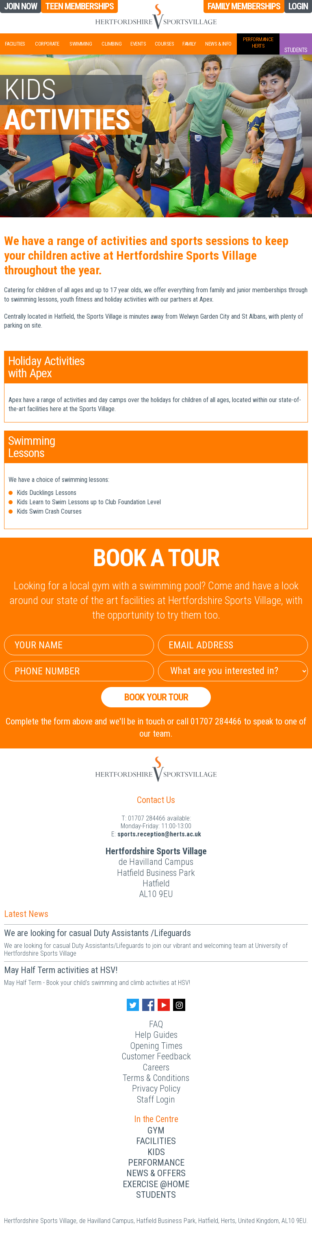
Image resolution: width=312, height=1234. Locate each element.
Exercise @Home (156, 1184)
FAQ (156, 1024)
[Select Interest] (233, 671)
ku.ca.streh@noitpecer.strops (159, 834)
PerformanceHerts (258, 42)
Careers (156, 1067)
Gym (156, 1130)
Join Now (20, 6)
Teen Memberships (79, 6)
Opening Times (156, 1046)
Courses (164, 44)
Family (189, 44)
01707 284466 (146, 818)
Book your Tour (156, 697)
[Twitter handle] (133, 1005)
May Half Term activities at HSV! (61, 970)
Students (156, 1195)
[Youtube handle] (164, 1005)
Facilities (15, 44)
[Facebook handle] (148, 1005)
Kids (156, 1152)
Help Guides (156, 1035)
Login (298, 6)
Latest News (26, 914)
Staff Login (156, 1099)
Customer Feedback (156, 1056)
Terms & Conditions (156, 1078)
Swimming (80, 44)
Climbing (111, 44)
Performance (156, 1162)
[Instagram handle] (179, 1005)
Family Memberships (244, 6)
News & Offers (156, 1173)
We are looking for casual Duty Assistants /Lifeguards (97, 933)
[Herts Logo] (156, 16)
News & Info (218, 44)
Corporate (47, 44)
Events (138, 44)
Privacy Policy (156, 1088)
